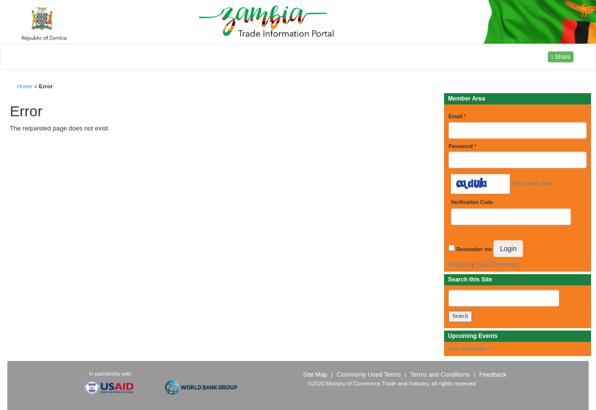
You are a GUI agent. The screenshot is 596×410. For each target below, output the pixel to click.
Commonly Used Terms (368, 374)
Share (561, 56)
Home (24, 86)
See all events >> (470, 348)
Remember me (474, 249)
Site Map (315, 374)
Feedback (492, 374)
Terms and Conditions (440, 374)
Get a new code (532, 183)
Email (457, 116)
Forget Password (496, 264)
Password (462, 146)
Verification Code (472, 202)
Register (459, 264)
